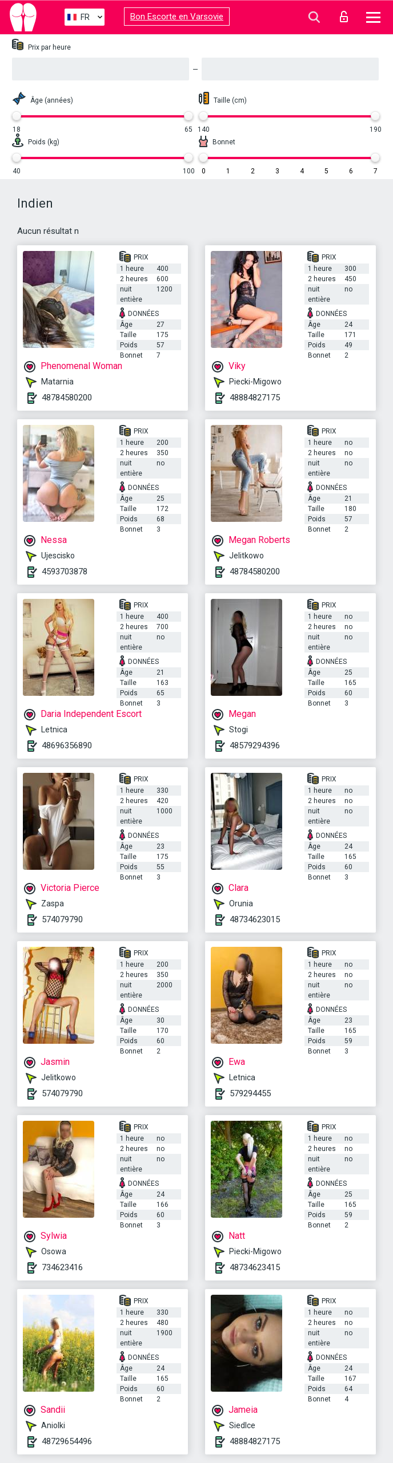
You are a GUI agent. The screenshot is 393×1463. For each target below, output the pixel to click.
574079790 (62, 919)
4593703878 (64, 571)
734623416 (62, 1267)
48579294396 (255, 745)
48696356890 (67, 745)
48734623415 (255, 1267)
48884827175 (255, 397)
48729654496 (67, 1441)
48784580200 (67, 397)
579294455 (250, 1093)
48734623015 (255, 919)
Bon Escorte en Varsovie (176, 16)
